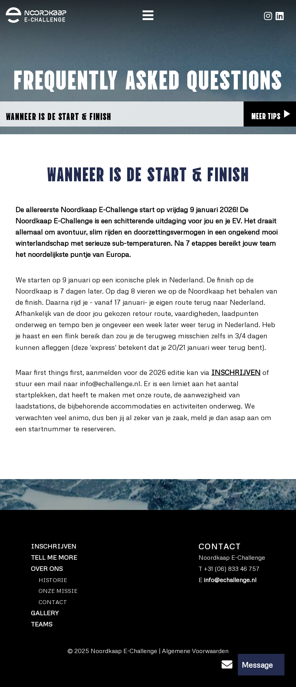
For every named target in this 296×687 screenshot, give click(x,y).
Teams (41, 624)
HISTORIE (53, 579)
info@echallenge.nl (110, 383)
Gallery (45, 613)
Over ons (47, 568)
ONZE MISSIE (58, 590)
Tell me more (54, 557)
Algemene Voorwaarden (195, 651)
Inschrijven (53, 546)
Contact (53, 601)
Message (244, 664)
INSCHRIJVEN (236, 372)
